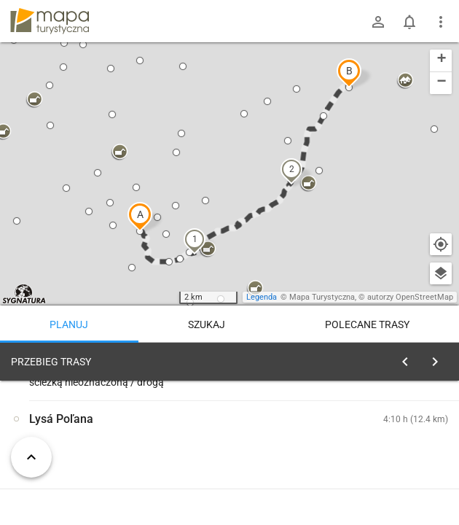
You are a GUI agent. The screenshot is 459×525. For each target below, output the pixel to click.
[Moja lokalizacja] (441, 244)
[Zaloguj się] (378, 22)
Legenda (261, 297)
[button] (140, 216)
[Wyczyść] (439, 358)
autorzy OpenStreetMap (410, 297)
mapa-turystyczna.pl (49, 21)
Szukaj (206, 324)
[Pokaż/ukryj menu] (440, 22)
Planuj (69, 324)
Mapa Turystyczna (322, 297)
